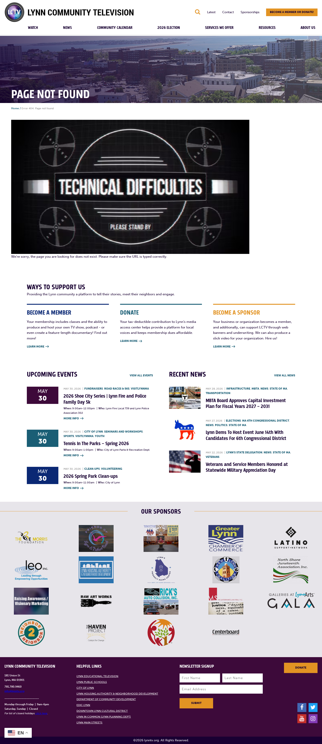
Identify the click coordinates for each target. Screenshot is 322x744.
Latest (211, 12)
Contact (228, 12)
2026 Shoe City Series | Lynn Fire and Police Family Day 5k (105, 399)
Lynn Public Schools (91, 682)
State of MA (278, 388)
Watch (33, 27)
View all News (284, 375)
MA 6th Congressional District (265, 420)
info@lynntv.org (14, 691)
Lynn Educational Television (97, 676)
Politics (221, 425)
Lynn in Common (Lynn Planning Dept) (103, 716)
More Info (73, 418)
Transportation (218, 393)
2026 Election (168, 27)
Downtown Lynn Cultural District (102, 710)
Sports (69, 436)
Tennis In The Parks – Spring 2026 (96, 444)
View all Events (141, 375)
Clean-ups (92, 468)
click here (41, 713)
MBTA (255, 388)
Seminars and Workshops (123, 431)
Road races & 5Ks (116, 388)
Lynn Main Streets (89, 722)
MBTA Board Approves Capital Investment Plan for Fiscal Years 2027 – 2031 (246, 404)
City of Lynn (93, 431)
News (67, 27)
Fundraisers (93, 388)
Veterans (212, 457)
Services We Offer (219, 27)
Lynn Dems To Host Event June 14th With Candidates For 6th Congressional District (246, 435)
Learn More (38, 347)
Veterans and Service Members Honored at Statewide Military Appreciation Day (247, 467)
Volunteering (111, 468)
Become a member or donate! (292, 12)
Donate (300, 667)
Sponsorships (250, 12)
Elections (233, 420)
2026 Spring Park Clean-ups (91, 476)
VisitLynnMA (140, 388)
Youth (99, 436)
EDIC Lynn (83, 705)
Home (15, 108)
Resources (267, 27)
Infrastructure (238, 388)
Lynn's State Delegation (244, 452)
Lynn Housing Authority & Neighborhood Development (117, 693)
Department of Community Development (106, 699)
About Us (308, 27)
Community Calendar (114, 27)
